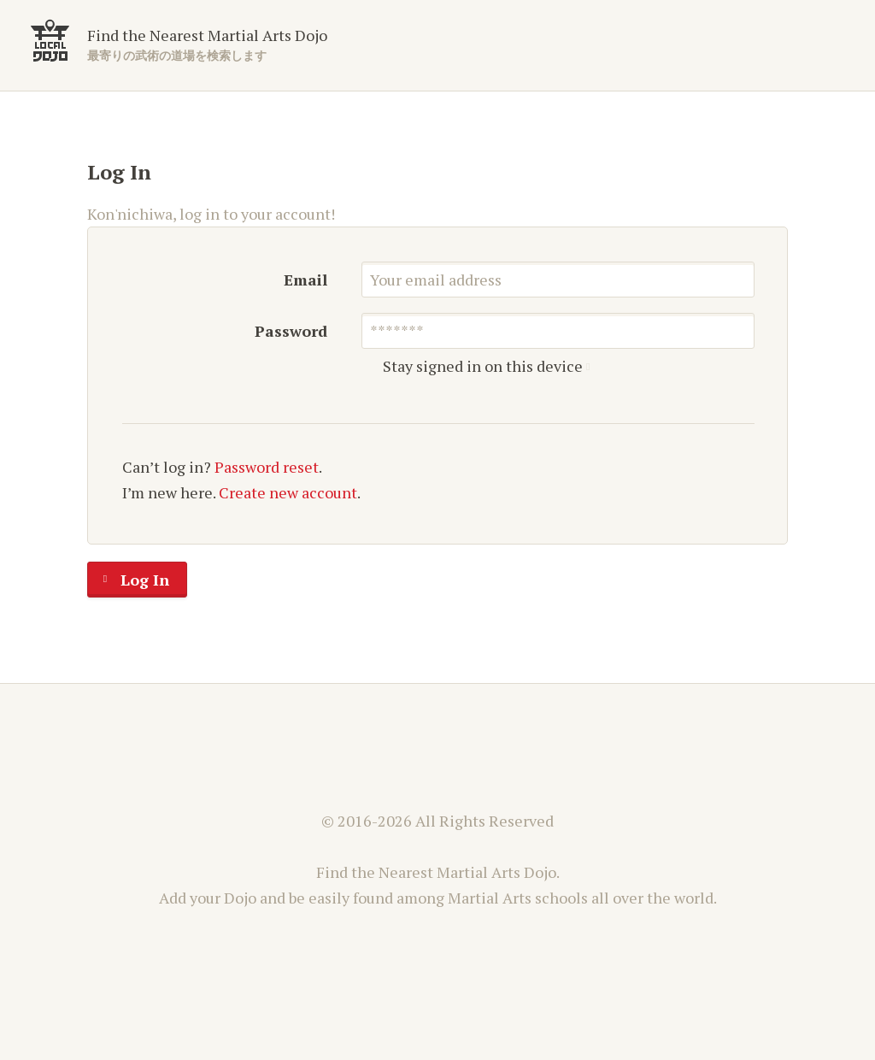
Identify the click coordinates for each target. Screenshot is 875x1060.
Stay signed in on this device (478, 367)
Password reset (266, 466)
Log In (128, 579)
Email (305, 279)
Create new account (288, 492)
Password (291, 331)
